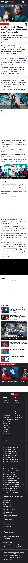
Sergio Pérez (6, 440)
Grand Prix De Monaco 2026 (10, 461)
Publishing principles (15, 555)
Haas (16, 409)
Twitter (15, 553)
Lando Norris (6, 404)
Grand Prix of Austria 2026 (10, 465)
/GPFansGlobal (7, 506)
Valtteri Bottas (6, 439)
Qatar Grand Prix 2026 (9, 490)
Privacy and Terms (12, 552)
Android (5, 555)
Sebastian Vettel (4, 24)
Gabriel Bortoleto (7, 435)
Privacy (10, 559)
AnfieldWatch (18, 546)
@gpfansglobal (7, 502)
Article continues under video (14, 77)
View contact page (6, 538)
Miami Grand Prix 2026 (9, 457)
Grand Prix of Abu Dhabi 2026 (11, 492)
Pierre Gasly (5, 409)
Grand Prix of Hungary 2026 (10, 470)
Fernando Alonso (20, 62)
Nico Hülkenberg (7, 437)
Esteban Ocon (6, 425)
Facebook (11, 553)
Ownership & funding (17, 557)
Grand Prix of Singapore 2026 (11, 480)
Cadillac (16, 406)
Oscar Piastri (6, 406)
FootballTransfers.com (8, 544)
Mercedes (17, 413)
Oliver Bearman (6, 423)
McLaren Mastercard (19, 411)
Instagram (20, 553)
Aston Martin (18, 402)
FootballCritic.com (19, 544)
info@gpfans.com (7, 526)
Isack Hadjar (6, 411)
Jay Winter (3, 42)
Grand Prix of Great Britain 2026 (11, 467)
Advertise (6, 553)
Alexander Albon (6, 415)
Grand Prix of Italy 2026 (9, 474)
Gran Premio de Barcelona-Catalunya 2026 (14, 463)
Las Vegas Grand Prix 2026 (10, 488)
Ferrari (16, 408)
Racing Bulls (17, 415)
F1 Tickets (6, 559)
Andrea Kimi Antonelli (8, 419)
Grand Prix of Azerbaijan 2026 (11, 478)
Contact (22, 552)
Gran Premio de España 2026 (10, 476)
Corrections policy (8, 557)
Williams (17, 419)
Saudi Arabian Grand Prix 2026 (11, 455)
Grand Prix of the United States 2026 (12, 482)
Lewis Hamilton (6, 400)
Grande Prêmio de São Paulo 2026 (12, 486)
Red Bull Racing (18, 417)
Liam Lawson (6, 431)
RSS (18, 552)
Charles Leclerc (6, 402)
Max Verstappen (7, 413)
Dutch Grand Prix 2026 (9, 472)
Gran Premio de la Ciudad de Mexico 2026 (13, 484)
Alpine (16, 400)
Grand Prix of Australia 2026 (10, 447)
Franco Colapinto (7, 408)
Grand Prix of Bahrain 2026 (10, 453)
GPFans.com (6, 546)
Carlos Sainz (6, 417)
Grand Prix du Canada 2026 (10, 459)
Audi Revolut (18, 404)
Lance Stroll (5, 429)
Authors (5, 552)
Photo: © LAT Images (5, 21)
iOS (9, 555)
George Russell (6, 421)
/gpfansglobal (7, 500)
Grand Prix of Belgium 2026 (10, 468)
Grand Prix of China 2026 (10, 449)
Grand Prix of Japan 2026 (10, 451)
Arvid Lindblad (6, 433)
